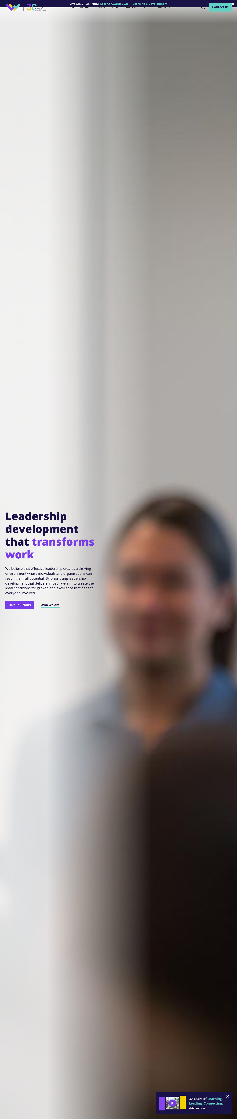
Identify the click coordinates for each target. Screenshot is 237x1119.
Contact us (220, 7)
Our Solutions (20, 605)
